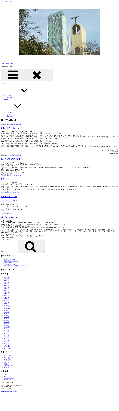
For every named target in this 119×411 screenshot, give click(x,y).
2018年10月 (7, 328)
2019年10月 (7, 310)
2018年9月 (6, 330)
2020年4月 (6, 300)
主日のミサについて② (10, 159)
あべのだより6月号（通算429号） (10, 200)
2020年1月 (6, 305)
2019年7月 (6, 313)
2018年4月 (6, 338)
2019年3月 (6, 320)
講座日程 (9, 97)
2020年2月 (6, 303)
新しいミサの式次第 (9, 259)
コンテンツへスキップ (7, 1)
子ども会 (9, 116)
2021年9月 (6, 282)
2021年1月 (6, 292)
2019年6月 (6, 315)
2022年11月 (7, 277)
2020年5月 (6, 298)
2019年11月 (7, 308)
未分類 (6, 364)
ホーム (6, 83)
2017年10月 (7, 348)
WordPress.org (7, 379)
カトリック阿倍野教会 (7, 63)
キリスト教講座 (20, 95)
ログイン (6, 374)
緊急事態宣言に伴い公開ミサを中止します (16, 266)
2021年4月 (6, 287)
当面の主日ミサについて (11, 128)
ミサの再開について (9, 264)
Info (17, 111)
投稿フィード (7, 376)
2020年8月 (6, 295)
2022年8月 (6, 279)
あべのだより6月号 (9, 197)
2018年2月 (6, 341)
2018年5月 (6, 337)
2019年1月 (6, 323)
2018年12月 (7, 325)
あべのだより (11, 114)
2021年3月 (6, 288)
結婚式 (6, 99)
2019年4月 (6, 318)
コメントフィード (9, 378)
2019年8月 (6, 312)
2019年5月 (6, 317)
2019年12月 (7, 307)
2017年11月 (7, 346)
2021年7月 (6, 284)
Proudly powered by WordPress (9, 391)
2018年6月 (6, 335)
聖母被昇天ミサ (8, 262)
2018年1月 (6, 343)
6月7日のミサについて (10, 217)
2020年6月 (6, 297)
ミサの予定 (10, 112)
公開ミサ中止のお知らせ (11, 261)
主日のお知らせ (8, 360)
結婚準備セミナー (9, 365)
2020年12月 (7, 293)
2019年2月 (6, 322)
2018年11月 (7, 327)
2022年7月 (6, 280)
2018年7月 (6, 333)
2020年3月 (6, 302)
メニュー (27, 75)
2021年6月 (6, 285)
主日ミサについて (8, 179)
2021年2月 (6, 290)
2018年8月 (6, 332)
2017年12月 (7, 345)
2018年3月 (6, 340)
